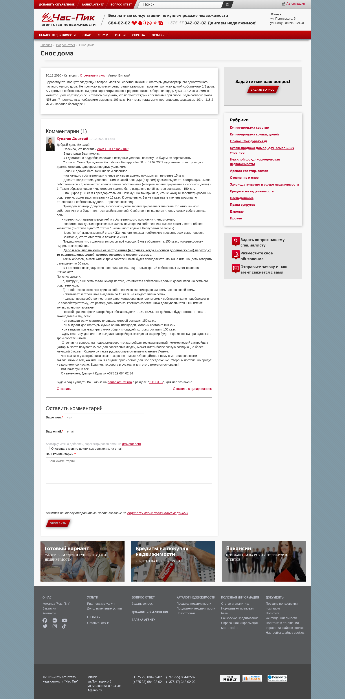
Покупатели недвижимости (195, 608)
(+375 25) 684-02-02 (180, 677)
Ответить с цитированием (192, 389)
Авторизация (295, 3)
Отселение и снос (93, 75)
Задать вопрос (142, 603)
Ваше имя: (54, 417)
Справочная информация (240, 623)
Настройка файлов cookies (285, 632)
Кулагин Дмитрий (72, 139)
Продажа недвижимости (193, 603)
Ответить (64, 389)
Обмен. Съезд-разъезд (248, 141)
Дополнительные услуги (104, 608)
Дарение (237, 212)
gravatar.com (131, 444)
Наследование (241, 198)
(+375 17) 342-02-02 (180, 682)
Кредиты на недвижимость (252, 191)
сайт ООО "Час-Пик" (112, 149)
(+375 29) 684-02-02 (147, 677)
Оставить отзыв (98, 623)
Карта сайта (230, 628)
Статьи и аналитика (235, 603)
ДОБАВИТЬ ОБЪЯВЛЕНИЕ (150, 612)
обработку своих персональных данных (157, 513)
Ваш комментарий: (60, 454)
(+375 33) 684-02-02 (147, 682)
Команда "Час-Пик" (56, 603)
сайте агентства (120, 382)
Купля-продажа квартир (249, 128)
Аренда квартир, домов (249, 171)
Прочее (236, 218)
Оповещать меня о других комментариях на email (86, 448)
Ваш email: (54, 431)
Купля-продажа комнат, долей (254, 134)
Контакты (49, 613)
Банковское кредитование (240, 618)
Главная (46, 45)
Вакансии (49, 608)
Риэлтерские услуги (101, 603)
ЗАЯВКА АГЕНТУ (143, 619)
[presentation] (79, 501)
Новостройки (185, 613)
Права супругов (242, 205)
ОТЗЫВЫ (156, 382)
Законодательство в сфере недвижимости (264, 184)
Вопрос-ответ (65, 45)
